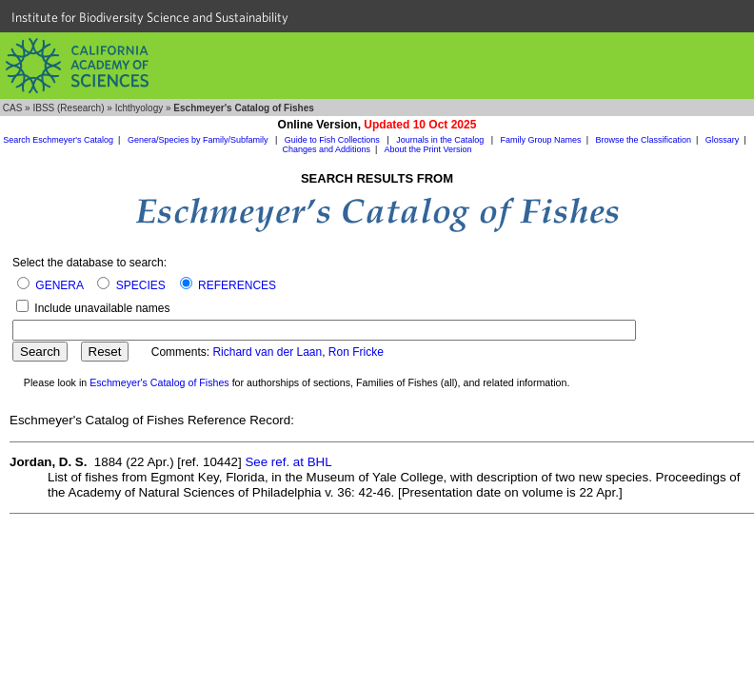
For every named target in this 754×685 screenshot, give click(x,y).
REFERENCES (237, 285)
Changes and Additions (327, 149)
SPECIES (141, 285)
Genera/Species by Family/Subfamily (199, 140)
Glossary (722, 140)
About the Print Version (427, 149)
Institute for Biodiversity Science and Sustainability (149, 17)
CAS (13, 108)
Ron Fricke (356, 352)
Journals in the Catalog (441, 140)
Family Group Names (541, 140)
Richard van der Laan (267, 352)
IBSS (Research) (68, 108)
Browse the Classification (643, 140)
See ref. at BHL (288, 462)
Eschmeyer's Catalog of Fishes (159, 382)
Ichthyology (139, 108)
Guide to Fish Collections (334, 140)
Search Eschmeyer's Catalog (58, 140)
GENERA (59, 285)
